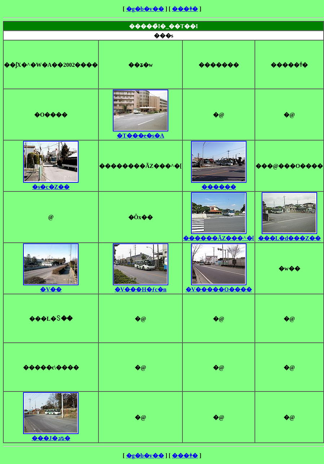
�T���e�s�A (140, 132)
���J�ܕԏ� (51, 435)
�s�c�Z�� (51, 184)
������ (219, 184)
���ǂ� (185, 9)
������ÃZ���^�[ (218, 235)
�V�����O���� (219, 286)
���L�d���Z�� (289, 235)
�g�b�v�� (145, 9)
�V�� (51, 286)
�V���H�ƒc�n (140, 286)
